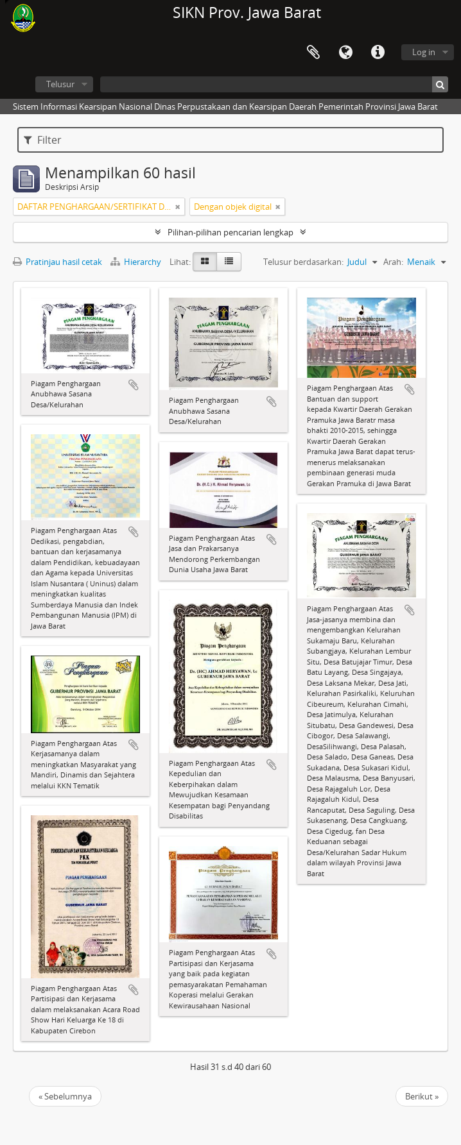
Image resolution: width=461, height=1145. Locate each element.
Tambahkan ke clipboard (133, 384)
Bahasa (345, 53)
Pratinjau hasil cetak (57, 261)
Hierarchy (136, 261)
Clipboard (313, 53)
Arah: (393, 261)
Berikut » (422, 1096)
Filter (43, 140)
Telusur (60, 84)
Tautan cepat (377, 53)
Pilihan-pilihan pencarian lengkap (230, 232)
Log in (423, 52)
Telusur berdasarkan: (303, 261)
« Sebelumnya (65, 1096)
